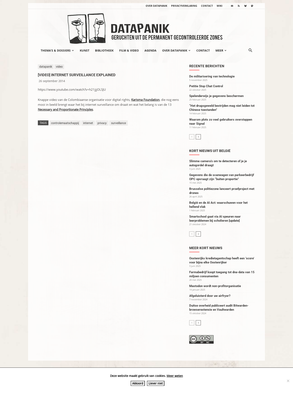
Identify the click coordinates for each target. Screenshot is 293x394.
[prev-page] (191, 136)
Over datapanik (156, 6)
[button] (250, 51)
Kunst (84, 50)
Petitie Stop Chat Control (206, 86)
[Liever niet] (288, 381)
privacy (102, 123)
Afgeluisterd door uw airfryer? (209, 296)
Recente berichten (206, 66)
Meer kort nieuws (205, 248)
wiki (219, 6)
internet (88, 123)
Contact (207, 6)
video (59, 66)
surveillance (118, 123)
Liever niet (156, 383)
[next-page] (198, 136)
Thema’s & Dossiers (57, 50)
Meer (220, 50)
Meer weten (175, 376)
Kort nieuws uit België (210, 151)
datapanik (45, 66)
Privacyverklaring (184, 6)
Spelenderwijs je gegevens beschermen (216, 96)
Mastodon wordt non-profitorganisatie (215, 286)
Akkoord (137, 383)
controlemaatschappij (65, 123)
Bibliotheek (104, 50)
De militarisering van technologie (212, 76)
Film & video (129, 50)
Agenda (150, 50)
